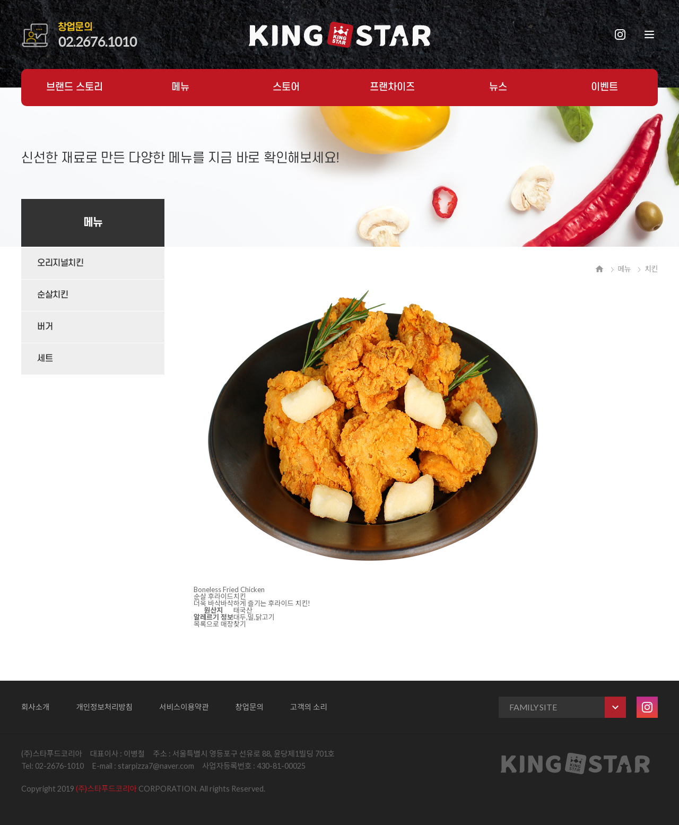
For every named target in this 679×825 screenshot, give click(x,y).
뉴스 (498, 87)
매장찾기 (233, 624)
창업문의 (250, 706)
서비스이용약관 (183, 706)
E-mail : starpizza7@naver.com (143, 765)
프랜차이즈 (392, 87)
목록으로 (206, 624)
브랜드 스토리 (74, 87)
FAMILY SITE (567, 707)
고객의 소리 (308, 706)
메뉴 (180, 87)
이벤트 (604, 87)
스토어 (286, 87)
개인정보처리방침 (104, 706)
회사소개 (35, 706)
